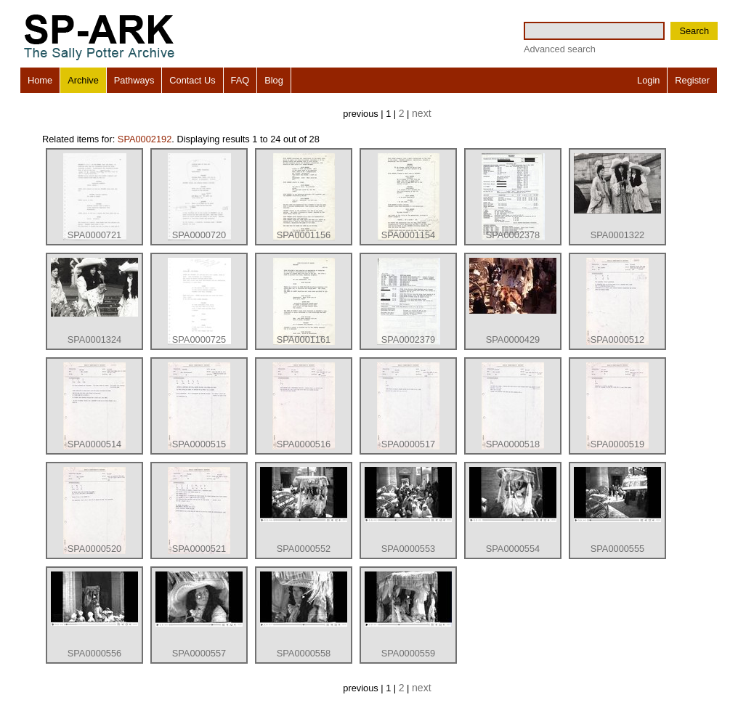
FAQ (240, 80)
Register (692, 80)
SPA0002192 (144, 139)
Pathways (134, 80)
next (421, 113)
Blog (273, 80)
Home (40, 80)
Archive (83, 80)
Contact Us (192, 80)
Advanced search (560, 49)
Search (694, 30)
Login (648, 80)
